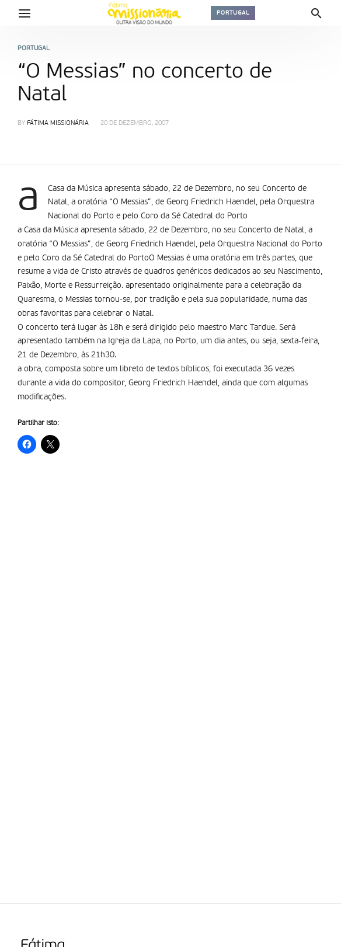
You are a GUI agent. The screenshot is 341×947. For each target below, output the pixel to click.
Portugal (233, 13)
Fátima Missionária (58, 123)
